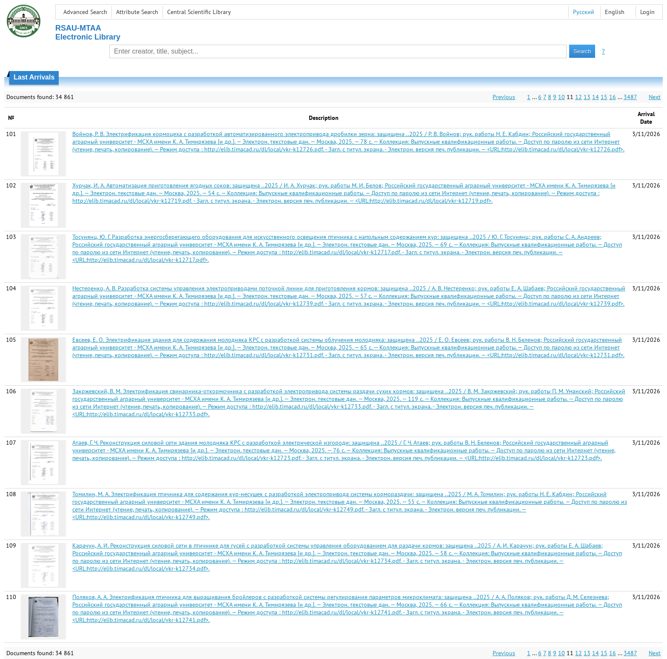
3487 (630, 97)
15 (604, 97)
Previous (504, 97)
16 (612, 97)
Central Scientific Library (199, 12)
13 (587, 97)
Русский (583, 12)
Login (647, 12)
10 (561, 97)
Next (655, 97)
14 (595, 97)
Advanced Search (85, 12)
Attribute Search (137, 12)
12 (578, 97)
